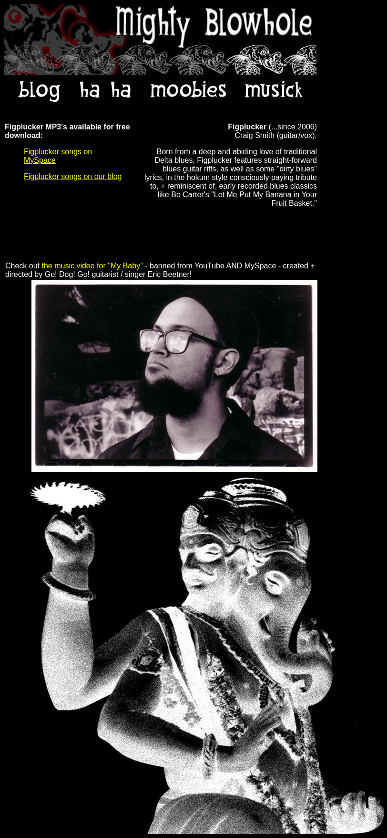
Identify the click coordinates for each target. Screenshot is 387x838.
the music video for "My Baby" (92, 266)
